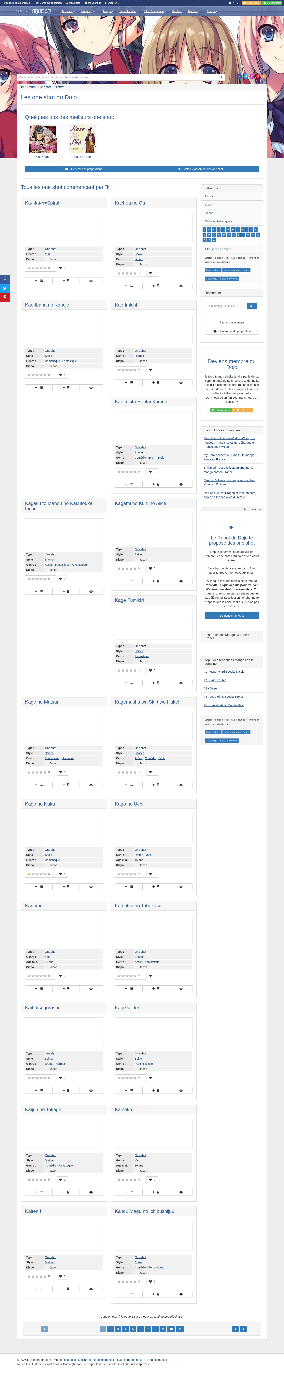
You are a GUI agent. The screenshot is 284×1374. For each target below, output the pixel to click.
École (161, 457)
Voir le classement (200, 169)
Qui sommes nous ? (132, 1359)
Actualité (68, 11)
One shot (50, 248)
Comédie (140, 457)
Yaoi (148, 854)
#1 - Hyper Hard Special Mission (225, 671)
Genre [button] (210, 213)
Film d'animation (155, 11)
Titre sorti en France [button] (218, 249)
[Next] (235, 1329)
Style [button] (209, 204)
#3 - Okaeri (211, 688)
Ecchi (151, 457)
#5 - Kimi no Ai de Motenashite (224, 705)
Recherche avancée (232, 322)
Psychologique (144, 1063)
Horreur (139, 355)
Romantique (52, 361)
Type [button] (209, 196)
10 (171, 1329)
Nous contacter (157, 1359)
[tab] (232, 196)
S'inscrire (242, 410)
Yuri (47, 254)
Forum (212, 11)
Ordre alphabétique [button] (218, 221)
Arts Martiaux (80, 564)
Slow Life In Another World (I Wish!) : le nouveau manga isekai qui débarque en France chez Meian (230, 442)
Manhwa (177, 11)
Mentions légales (65, 1359)
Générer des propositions (86, 169)
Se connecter (221, 410)
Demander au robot (232, 615)
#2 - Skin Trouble (215, 680)
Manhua (193, 11)
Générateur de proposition (235, 331)
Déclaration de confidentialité (97, 1359)
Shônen (139, 452)
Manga (108, 11)
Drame (139, 259)
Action (49, 564)
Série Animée (129, 11)
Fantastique (69, 361)
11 (180, 1329)
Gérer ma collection (51, 3)
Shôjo (138, 254)
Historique (68, 758)
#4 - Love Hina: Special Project (224, 696)
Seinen (139, 554)
